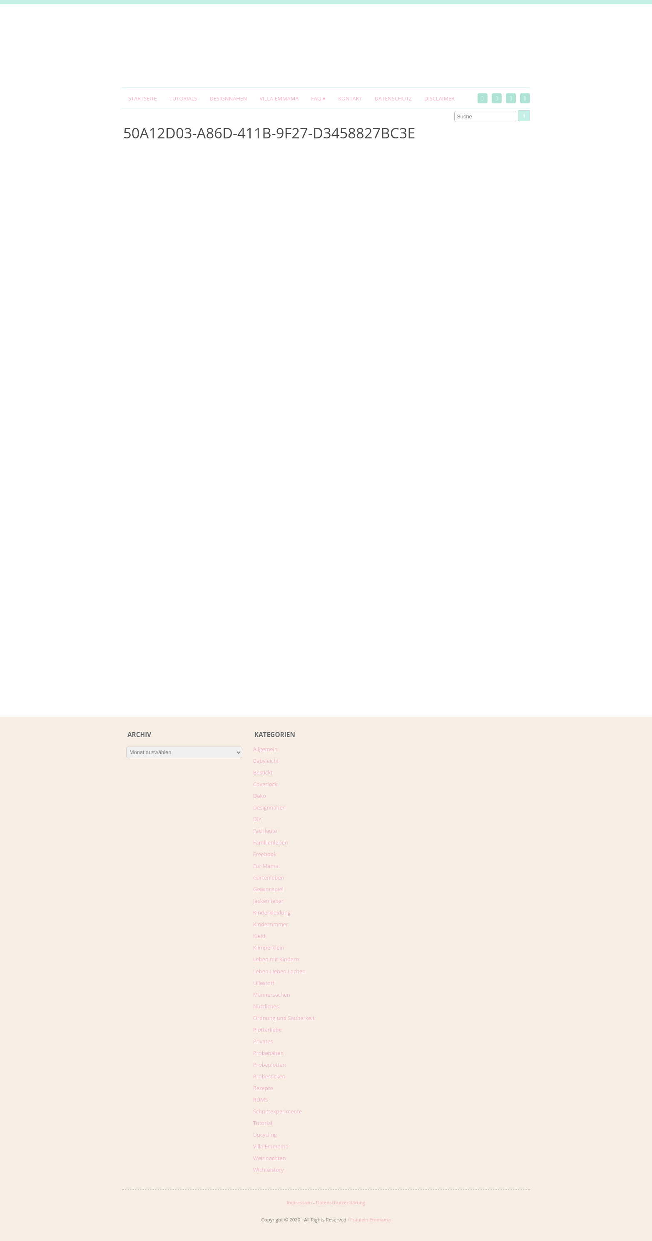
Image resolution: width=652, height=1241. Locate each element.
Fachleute (265, 831)
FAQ (316, 98)
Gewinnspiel (268, 889)
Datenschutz (393, 98)
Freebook (264, 854)
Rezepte (263, 1088)
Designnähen (228, 98)
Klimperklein (268, 947)
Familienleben (270, 842)
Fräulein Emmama (370, 1219)
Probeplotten (269, 1064)
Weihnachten (269, 1158)
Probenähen (268, 1053)
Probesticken (269, 1076)
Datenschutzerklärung (341, 1202)
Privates (263, 1041)
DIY (257, 819)
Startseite (142, 98)
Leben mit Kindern (276, 959)
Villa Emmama (279, 98)
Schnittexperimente (277, 1111)
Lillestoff (263, 983)
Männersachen (271, 994)
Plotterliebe (267, 1029)
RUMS (260, 1099)
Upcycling (265, 1134)
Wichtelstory (268, 1169)
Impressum (299, 1202)
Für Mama (266, 866)
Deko (259, 796)
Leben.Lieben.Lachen (279, 971)
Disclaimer (439, 98)
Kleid (259, 936)
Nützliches (266, 1006)
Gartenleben (268, 877)
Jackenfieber (268, 901)
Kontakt (350, 98)
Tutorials (183, 98)
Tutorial (262, 1123)
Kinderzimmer (271, 924)
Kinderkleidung (272, 912)
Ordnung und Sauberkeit (284, 1018)
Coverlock (265, 784)
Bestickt (263, 772)
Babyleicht (266, 761)
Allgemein (265, 749)
